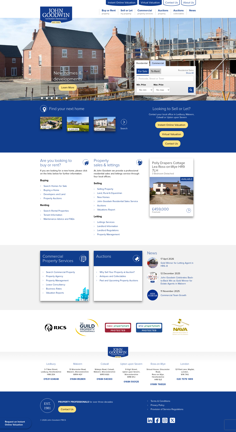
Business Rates (54, 288)
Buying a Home (51, 190)
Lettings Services (106, 222)
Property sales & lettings (107, 162)
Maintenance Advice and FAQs (59, 218)
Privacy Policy (157, 405)
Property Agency (54, 276)
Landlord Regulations (108, 230)
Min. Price (141, 84)
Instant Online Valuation (121, 2)
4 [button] (57, 98)
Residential (142, 63)
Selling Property (105, 188)
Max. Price (158, 84)
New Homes (103, 197)
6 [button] (67, 98)
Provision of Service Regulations (167, 409)
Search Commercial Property (60, 272)
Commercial (145, 12)
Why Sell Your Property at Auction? (117, 272)
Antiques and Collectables (113, 276)
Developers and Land (54, 194)
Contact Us (171, 2)
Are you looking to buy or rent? (56, 162)
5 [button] (62, 98)
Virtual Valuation (150, 2)
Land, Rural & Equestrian (109, 193)
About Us (188, 2)
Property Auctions (53, 198)
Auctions (163, 12)
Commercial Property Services (58, 258)
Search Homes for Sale (55, 186)
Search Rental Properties (56, 210)
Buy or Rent (109, 12)
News (192, 10)
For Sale (142, 71)
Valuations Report (106, 209)
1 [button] (42, 98)
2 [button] (47, 98)
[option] (118, 59)
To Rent (155, 71)
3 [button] (52, 98)
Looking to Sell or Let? (171, 108)
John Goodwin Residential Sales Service (117, 201)
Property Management (108, 234)
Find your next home (66, 108)
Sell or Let (126, 12)
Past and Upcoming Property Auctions (119, 280)
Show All (190, 72)
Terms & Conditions (160, 401)
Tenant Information (53, 214)
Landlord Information (107, 226)
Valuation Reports (55, 292)
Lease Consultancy (55, 284)
